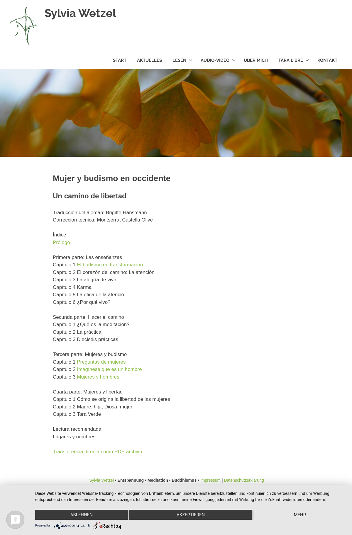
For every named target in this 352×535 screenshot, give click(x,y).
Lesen (182, 60)
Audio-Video (218, 60)
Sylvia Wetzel (80, 13)
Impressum (210, 480)
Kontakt (327, 60)
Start (119, 60)
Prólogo (61, 242)
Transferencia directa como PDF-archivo (97, 451)
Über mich (256, 60)
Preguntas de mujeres (101, 362)
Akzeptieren (191, 514)
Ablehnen (81, 514)
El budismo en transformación (110, 265)
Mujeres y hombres (98, 377)
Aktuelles (149, 60)
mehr (300, 514)
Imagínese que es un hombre (109, 369)
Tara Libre (293, 60)
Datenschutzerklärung (244, 480)
